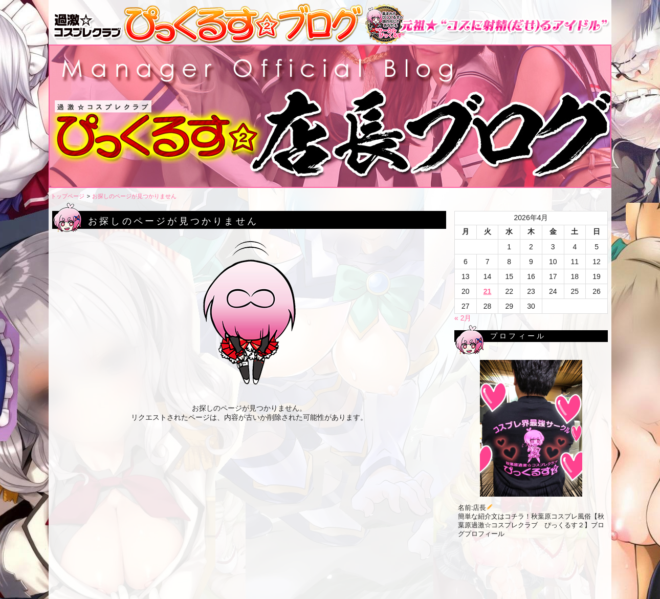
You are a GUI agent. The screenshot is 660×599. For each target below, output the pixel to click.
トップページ (67, 196)
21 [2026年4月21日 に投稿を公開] (487, 291)
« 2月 (462, 318)
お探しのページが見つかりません (134, 196)
